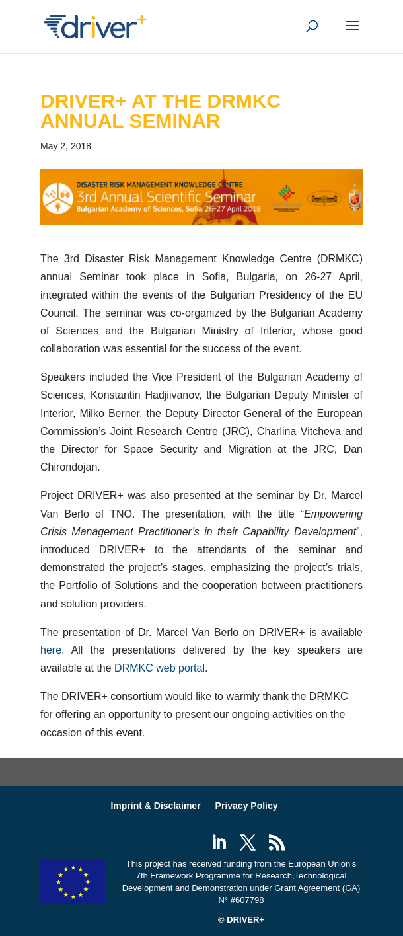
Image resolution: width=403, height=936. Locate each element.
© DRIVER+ (241, 920)
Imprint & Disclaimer (155, 805)
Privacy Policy (246, 805)
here (50, 650)
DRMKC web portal (159, 668)
